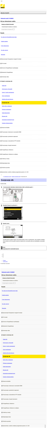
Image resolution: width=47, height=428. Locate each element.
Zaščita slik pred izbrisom (7, 99)
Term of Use (5, 261)
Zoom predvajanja (6, 95)
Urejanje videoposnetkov (7, 123)
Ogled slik (4, 85)
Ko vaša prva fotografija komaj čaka (9, 37)
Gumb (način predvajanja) (8, 92)
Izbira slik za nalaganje (7, 106)
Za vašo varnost (4, 50)
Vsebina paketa (4, 41)
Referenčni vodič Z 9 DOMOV (7, 18)
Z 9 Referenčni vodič (7, 176)
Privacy (4, 260)
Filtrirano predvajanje (6, 109)
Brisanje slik (4, 116)
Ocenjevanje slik (5, 102)
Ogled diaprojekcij (6, 113)
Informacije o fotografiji (7, 89)
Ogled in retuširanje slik (16, 176)
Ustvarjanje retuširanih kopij (8, 119)
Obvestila (3, 54)
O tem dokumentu (5, 45)
